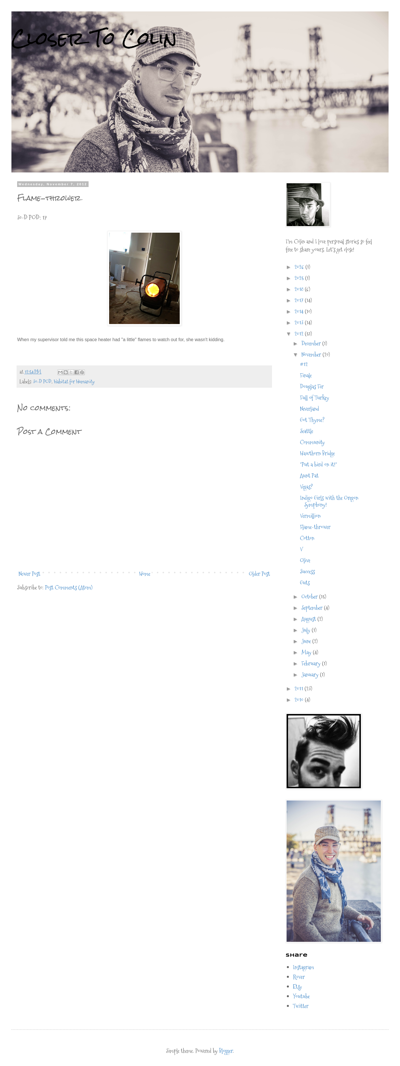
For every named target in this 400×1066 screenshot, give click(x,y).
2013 (300, 323)
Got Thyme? (312, 420)
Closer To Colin (94, 38)
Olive (305, 560)
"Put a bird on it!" (318, 464)
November (312, 355)
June (306, 641)
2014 (300, 311)
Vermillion (310, 516)
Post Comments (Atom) (69, 588)
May (307, 652)
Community (312, 442)
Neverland (309, 409)
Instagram (303, 967)
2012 (300, 334)
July (306, 630)
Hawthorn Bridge (317, 453)
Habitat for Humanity (74, 381)
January (310, 675)
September (312, 608)
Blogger (226, 1051)
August (309, 619)
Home (144, 574)
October (310, 597)
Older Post (259, 574)
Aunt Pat (309, 476)
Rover (299, 977)
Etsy (297, 987)
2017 (300, 300)
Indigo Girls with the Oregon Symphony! (329, 501)
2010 (300, 700)
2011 (300, 689)
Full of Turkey (314, 398)
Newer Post (29, 574)
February (311, 663)
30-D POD (42, 381)
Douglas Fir (312, 387)
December (311, 343)
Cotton (307, 538)
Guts (305, 583)
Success (307, 572)
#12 (304, 364)
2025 (300, 278)
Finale (306, 375)
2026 (300, 267)
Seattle (306, 431)
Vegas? (306, 487)
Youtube (301, 996)
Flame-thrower (315, 527)
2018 (300, 289)
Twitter (301, 1006)
